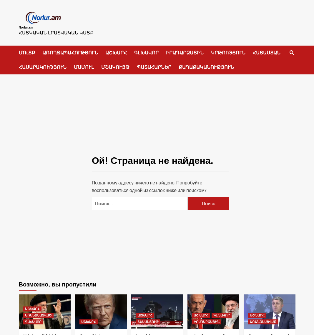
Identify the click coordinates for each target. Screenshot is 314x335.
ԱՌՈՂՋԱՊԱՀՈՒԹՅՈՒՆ (70, 49)
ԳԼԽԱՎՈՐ (146, 49)
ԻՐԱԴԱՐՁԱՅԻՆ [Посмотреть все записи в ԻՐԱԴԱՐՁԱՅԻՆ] (207, 319)
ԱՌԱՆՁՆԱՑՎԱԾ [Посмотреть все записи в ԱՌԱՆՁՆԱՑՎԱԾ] (38, 312)
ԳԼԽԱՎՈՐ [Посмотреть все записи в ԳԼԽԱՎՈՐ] (33, 319)
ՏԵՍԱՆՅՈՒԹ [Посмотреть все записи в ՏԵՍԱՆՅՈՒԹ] (147, 319)
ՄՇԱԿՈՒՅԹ (115, 63)
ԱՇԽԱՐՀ (116, 49)
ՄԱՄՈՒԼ (84, 63)
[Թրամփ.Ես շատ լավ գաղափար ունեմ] (101, 308)
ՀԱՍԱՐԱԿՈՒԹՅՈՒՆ (43, 63)
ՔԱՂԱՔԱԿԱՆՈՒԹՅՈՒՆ (206, 63)
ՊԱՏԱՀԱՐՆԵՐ (154, 63)
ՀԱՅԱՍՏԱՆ (266, 49)
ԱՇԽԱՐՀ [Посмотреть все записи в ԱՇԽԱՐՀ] (32, 306)
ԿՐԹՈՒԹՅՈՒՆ (228, 49)
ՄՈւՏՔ (27, 49)
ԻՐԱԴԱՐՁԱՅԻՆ (185, 49)
